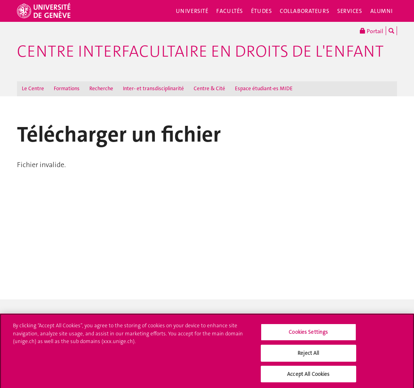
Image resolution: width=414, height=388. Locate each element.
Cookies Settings (308, 334)
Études (261, 11)
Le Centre (33, 88)
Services (349, 11)
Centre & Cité (209, 88)
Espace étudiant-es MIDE (264, 88)
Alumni (381, 11)
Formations (67, 88)
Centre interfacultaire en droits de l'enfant (200, 51)
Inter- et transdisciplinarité (153, 88)
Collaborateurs (304, 11)
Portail (371, 31)
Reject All (308, 355)
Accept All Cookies (308, 376)
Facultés (229, 11)
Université (192, 11)
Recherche (101, 88)
